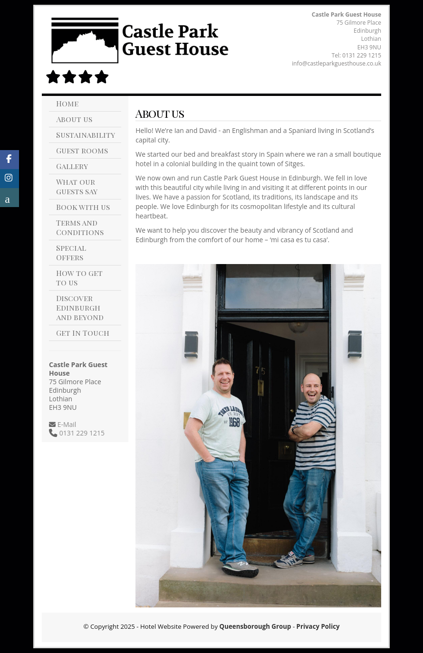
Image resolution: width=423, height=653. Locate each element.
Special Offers (71, 252)
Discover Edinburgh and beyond (80, 307)
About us (74, 119)
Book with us (83, 207)
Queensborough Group (255, 626)
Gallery (72, 166)
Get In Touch (82, 333)
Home (67, 103)
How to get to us (79, 277)
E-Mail (66, 424)
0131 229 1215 (361, 55)
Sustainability (85, 135)
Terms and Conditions (80, 227)
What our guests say (76, 186)
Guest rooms (82, 150)
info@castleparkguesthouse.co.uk (336, 63)
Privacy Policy (318, 626)
